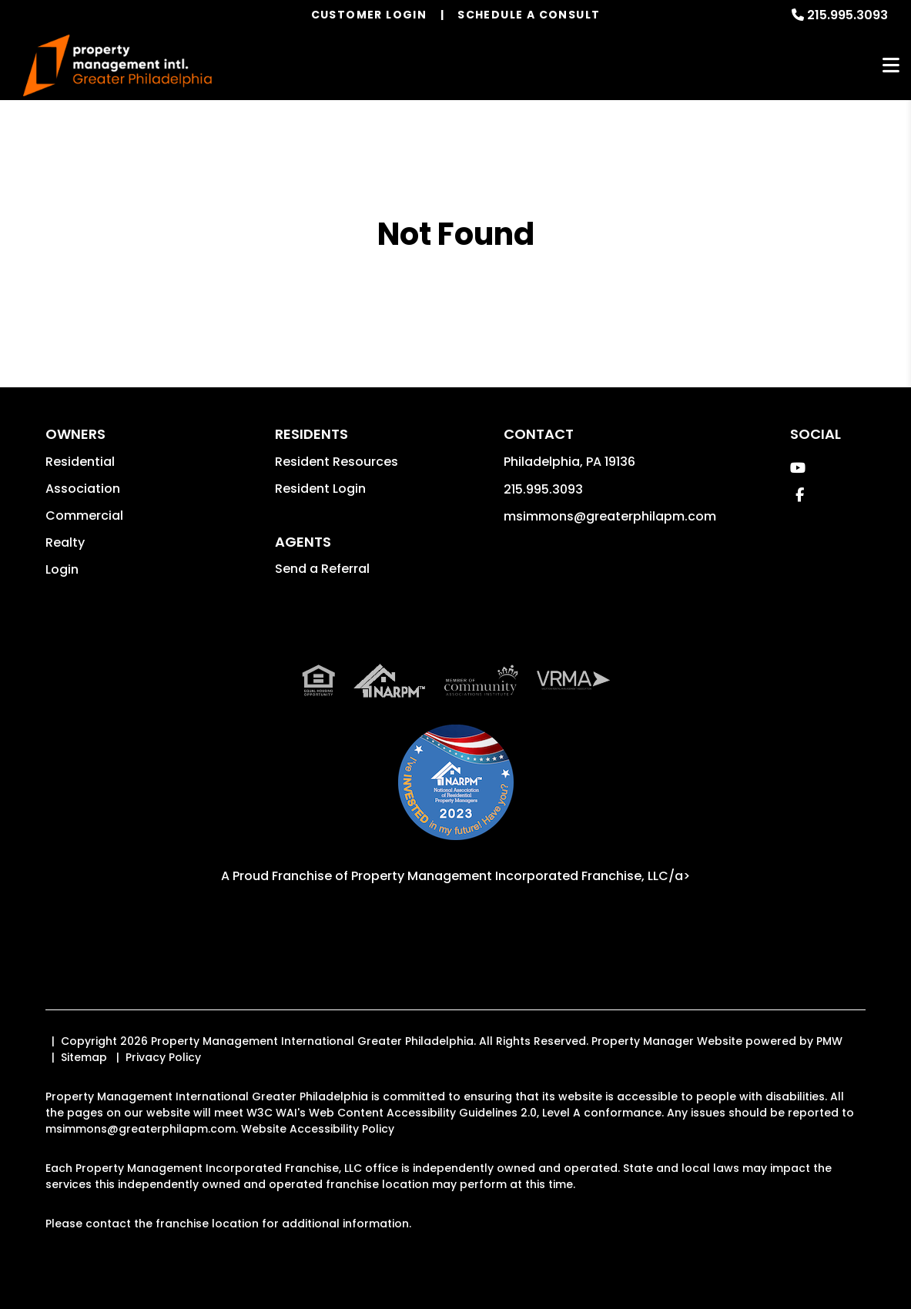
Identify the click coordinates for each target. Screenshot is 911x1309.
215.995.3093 (847, 15)
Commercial (84, 515)
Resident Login (320, 488)
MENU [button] (891, 65)
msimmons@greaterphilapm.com (610, 516)
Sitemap (84, 1057)
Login (62, 569)
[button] (797, 467)
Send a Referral (322, 569)
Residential (80, 461)
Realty (65, 542)
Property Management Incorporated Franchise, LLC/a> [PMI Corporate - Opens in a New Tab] (520, 876)
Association (82, 488)
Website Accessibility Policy (317, 1129)
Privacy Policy (163, 1057)
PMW (829, 1041)
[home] (117, 66)
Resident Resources (336, 461)
